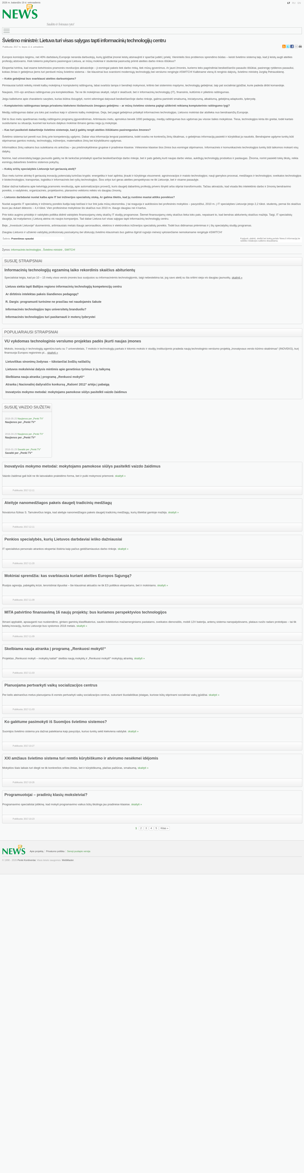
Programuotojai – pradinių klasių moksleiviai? (45, 795)
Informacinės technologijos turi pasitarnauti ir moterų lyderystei (50, 317)
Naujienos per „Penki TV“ (30, 418)
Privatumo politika (55, 851)
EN (299, 3)
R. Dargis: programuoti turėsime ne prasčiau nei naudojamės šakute (53, 301)
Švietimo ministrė (52, 249)
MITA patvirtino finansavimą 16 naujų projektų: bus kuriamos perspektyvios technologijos (85, 612)
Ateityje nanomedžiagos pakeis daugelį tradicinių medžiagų (58, 503)
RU (294, 3)
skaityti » (237, 277)
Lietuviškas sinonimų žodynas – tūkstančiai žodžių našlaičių (47, 361)
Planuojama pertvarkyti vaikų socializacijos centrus (50, 685)
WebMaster (67, 860)
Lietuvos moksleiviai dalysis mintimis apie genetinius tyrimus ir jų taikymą (57, 369)
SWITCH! (69, 249)
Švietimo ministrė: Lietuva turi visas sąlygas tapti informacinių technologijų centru (84, 40)
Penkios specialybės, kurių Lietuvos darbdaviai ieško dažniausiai (63, 539)
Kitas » (164, 828)
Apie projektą (36, 851)
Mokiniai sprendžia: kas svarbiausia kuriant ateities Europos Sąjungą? (68, 576)
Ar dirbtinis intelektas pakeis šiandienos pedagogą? (42, 294)
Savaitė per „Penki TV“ (29, 449)
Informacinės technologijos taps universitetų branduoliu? (45, 309)
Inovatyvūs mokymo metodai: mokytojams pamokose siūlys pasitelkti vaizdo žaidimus (66, 392)
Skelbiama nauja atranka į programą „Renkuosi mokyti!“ (44, 376)
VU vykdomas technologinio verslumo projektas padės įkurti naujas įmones (72, 341)
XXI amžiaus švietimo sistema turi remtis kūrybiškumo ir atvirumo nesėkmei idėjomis (81, 758)
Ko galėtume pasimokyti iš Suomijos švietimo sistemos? (55, 722)
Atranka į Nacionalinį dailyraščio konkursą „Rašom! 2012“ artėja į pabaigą (57, 384)
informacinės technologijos (26, 249)
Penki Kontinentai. (27, 860)
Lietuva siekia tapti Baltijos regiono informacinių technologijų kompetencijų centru (63, 286)
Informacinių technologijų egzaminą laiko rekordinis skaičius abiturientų (69, 270)
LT (288, 3)
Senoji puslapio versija (78, 851)
